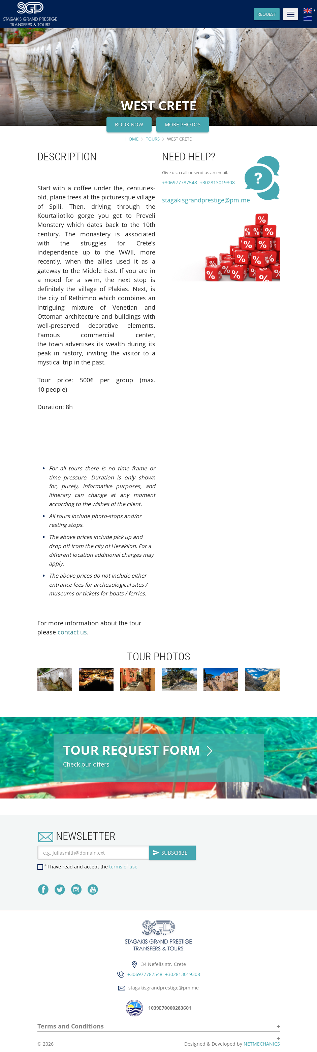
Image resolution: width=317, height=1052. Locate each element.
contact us (72, 632)
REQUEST (266, 14)
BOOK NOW (129, 124)
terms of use (123, 866)
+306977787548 (179, 182)
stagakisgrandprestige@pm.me (206, 200)
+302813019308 (216, 182)
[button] (158, 1036)
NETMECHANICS (262, 1044)
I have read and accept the (92, 866)
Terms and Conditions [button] (70, 1026)
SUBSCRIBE (170, 852)
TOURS (153, 139)
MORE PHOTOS (182, 124)
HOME (131, 139)
